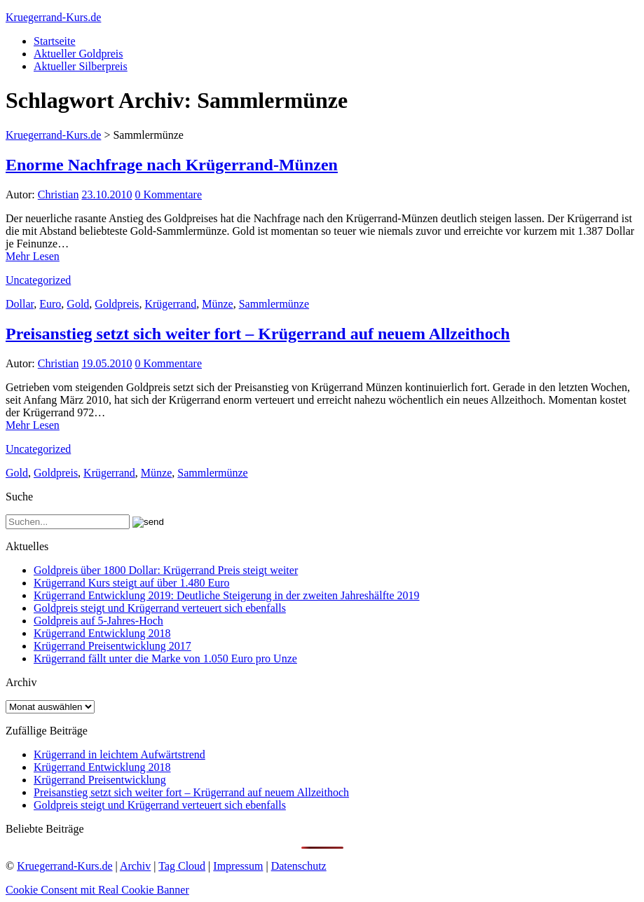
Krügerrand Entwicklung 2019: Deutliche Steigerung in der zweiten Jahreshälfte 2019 (227, 595)
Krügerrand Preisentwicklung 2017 (112, 646)
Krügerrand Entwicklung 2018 (102, 633)
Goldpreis (117, 304)
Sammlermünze (274, 304)
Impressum (238, 866)
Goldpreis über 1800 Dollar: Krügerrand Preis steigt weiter (166, 570)
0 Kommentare (168, 194)
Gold (78, 304)
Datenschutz (299, 866)
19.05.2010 (106, 363)
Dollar (20, 304)
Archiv (135, 866)
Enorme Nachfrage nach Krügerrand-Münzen (172, 165)
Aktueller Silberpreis (81, 66)
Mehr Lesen (33, 256)
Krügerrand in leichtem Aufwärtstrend (119, 754)
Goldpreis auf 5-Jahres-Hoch (98, 621)
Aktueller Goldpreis (78, 54)
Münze (217, 304)
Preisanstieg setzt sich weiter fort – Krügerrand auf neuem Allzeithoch (258, 333)
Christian (58, 194)
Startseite (55, 41)
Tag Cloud (181, 866)
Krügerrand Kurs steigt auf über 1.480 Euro (131, 583)
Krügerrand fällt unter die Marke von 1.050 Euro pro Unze (165, 658)
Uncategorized (38, 280)
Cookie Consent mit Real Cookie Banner (97, 890)
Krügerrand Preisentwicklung (100, 780)
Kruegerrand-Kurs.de (53, 17)
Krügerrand (170, 304)
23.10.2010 (106, 194)
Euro (50, 304)
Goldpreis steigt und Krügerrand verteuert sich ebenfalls (160, 608)
